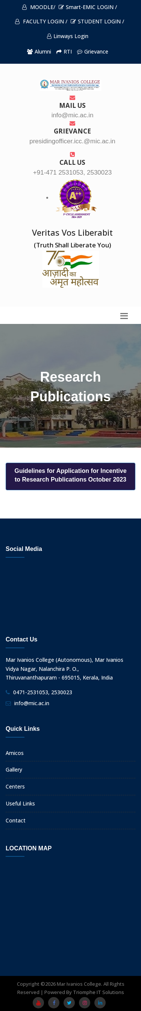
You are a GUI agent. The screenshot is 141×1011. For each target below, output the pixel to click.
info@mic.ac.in (31, 703)
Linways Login (67, 36)
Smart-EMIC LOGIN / (88, 7)
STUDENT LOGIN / (97, 21)
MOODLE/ (38, 7)
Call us (72, 159)
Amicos (15, 752)
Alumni (39, 51)
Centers (15, 786)
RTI (64, 51)
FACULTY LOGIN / (41, 21)
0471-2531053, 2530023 (42, 692)
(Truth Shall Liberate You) (72, 245)
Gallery (14, 769)
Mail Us (72, 102)
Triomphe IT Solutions (98, 992)
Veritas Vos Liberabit (72, 232)
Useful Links (20, 803)
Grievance (92, 51)
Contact (16, 820)
